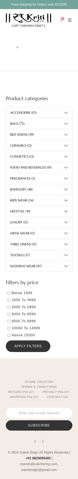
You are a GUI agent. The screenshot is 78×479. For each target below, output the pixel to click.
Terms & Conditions (39, 386)
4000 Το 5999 (24, 307)
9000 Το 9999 (24, 321)
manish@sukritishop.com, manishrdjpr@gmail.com (39, 467)
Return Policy (21, 392)
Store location (39, 381)
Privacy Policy (56, 392)
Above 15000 (23, 335)
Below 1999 (22, 293)
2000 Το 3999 (24, 300)
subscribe (39, 425)
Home (10, 47)
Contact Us (57, 397)
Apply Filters (28, 346)
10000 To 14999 (26, 328)
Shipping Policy (24, 397)
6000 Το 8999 (24, 314)
